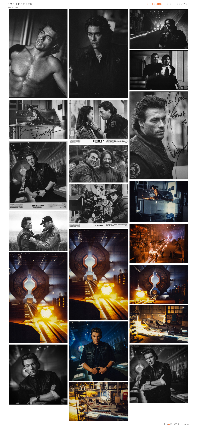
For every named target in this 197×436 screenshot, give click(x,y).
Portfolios (153, 4)
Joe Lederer (20, 4)
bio (169, 4)
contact (183, 4)
